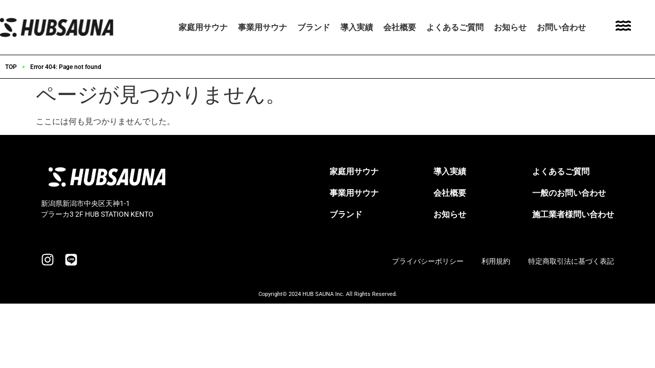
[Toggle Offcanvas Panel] (623, 27)
